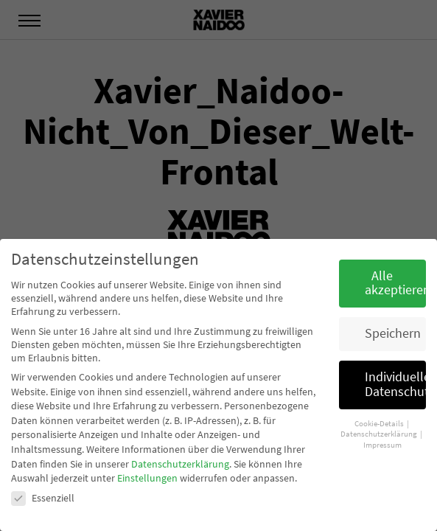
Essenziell (42, 497)
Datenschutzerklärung (180, 464)
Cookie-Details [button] (379, 423)
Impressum (382, 445)
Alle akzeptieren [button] (395, 283)
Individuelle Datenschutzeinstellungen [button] (395, 384)
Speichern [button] (393, 333)
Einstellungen (147, 478)
